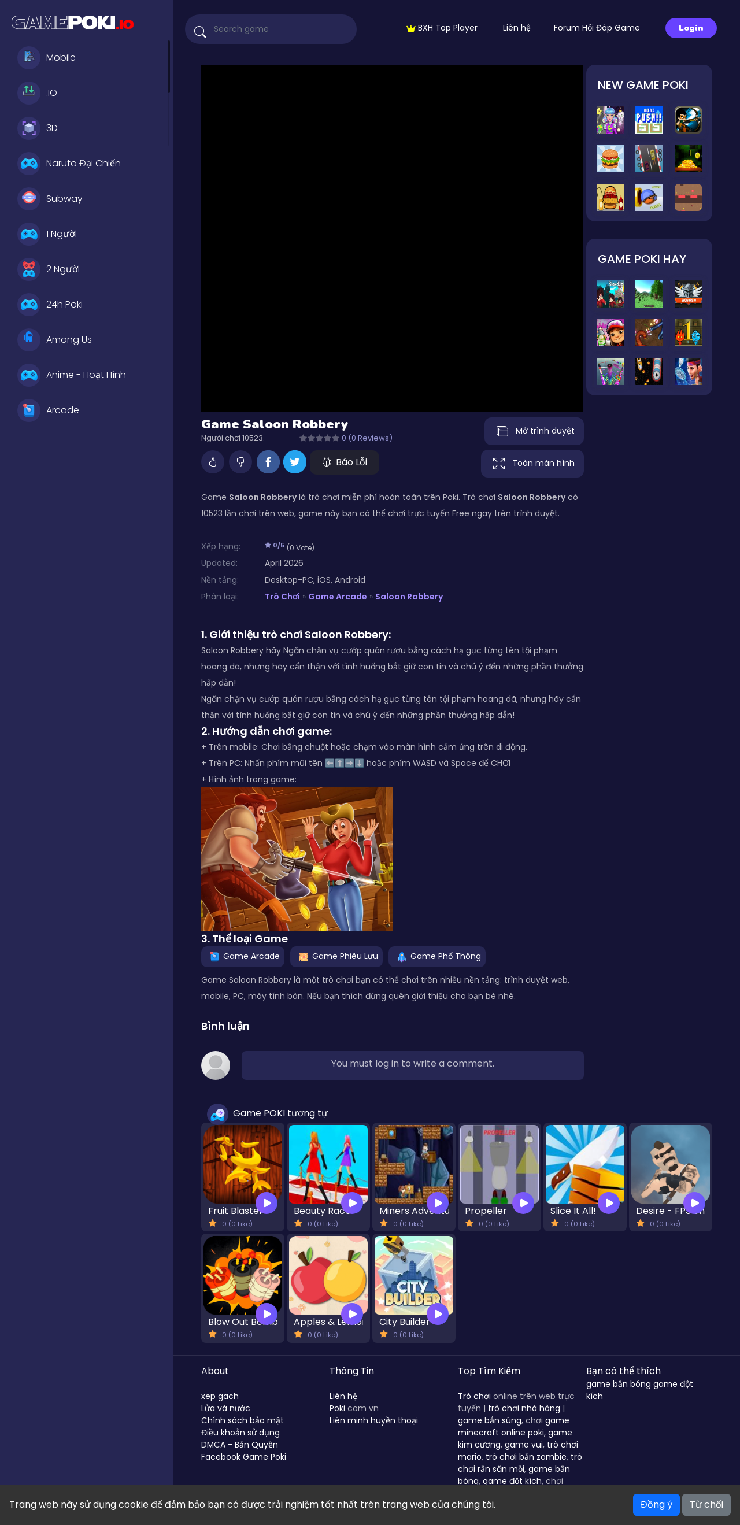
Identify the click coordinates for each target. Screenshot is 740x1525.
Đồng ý (656, 1504)
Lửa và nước (225, 1408)
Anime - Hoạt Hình (71, 375)
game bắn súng (489, 1420)
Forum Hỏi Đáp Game (597, 28)
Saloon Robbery (409, 596)
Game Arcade (337, 596)
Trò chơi (474, 1396)
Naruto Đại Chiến (69, 163)
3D (37, 128)
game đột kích (512, 1481)
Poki (337, 1408)
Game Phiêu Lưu (336, 956)
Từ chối (706, 1504)
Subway (50, 198)
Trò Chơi (282, 596)
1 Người (47, 234)
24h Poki (50, 304)
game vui (524, 1444)
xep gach (220, 1396)
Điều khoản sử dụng (240, 1432)
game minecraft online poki (513, 1426)
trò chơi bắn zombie (526, 1457)
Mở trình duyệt (534, 431)
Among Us (54, 339)
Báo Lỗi (344, 462)
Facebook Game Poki (243, 1457)
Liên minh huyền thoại (374, 1420)
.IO (37, 93)
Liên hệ (517, 28)
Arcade (48, 410)
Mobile (46, 57)
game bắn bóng (618, 1384)
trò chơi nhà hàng (524, 1408)
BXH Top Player (442, 28)
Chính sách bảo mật (242, 1420)
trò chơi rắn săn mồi (520, 1463)
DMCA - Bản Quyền (239, 1444)
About (215, 1371)
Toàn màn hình (532, 464)
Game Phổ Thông (437, 956)
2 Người (48, 269)
